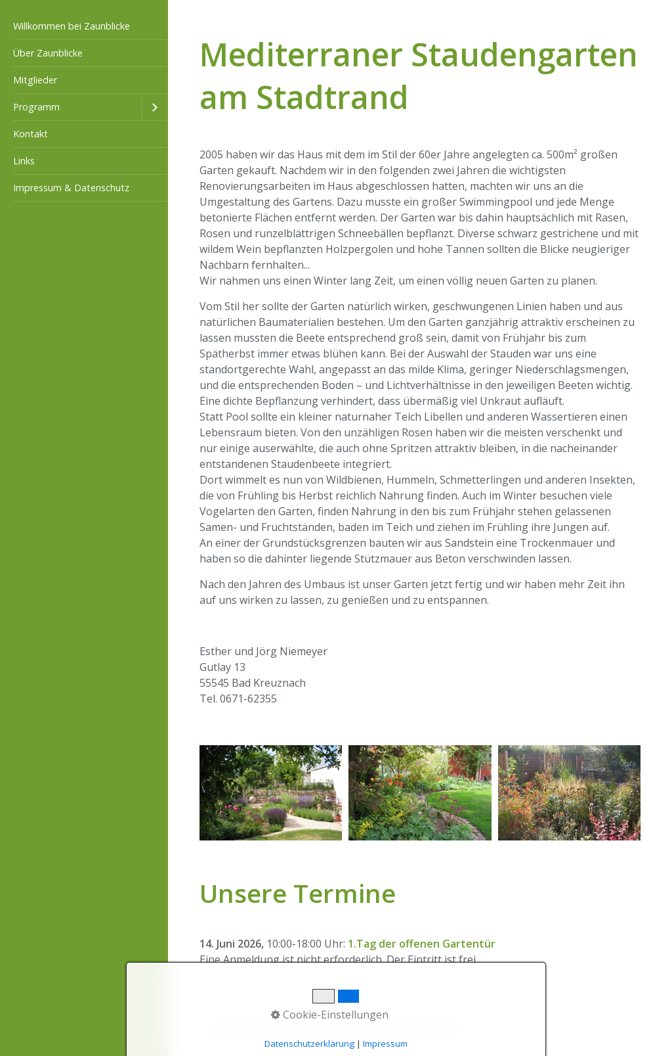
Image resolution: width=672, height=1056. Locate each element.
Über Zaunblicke (48, 53)
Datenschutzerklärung (309, 1043)
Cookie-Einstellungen (329, 1014)
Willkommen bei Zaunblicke (71, 26)
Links (24, 160)
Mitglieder (35, 80)
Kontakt (30, 133)
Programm (36, 107)
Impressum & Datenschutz (71, 187)
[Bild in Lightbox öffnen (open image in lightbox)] (271, 792)
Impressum (385, 1043)
